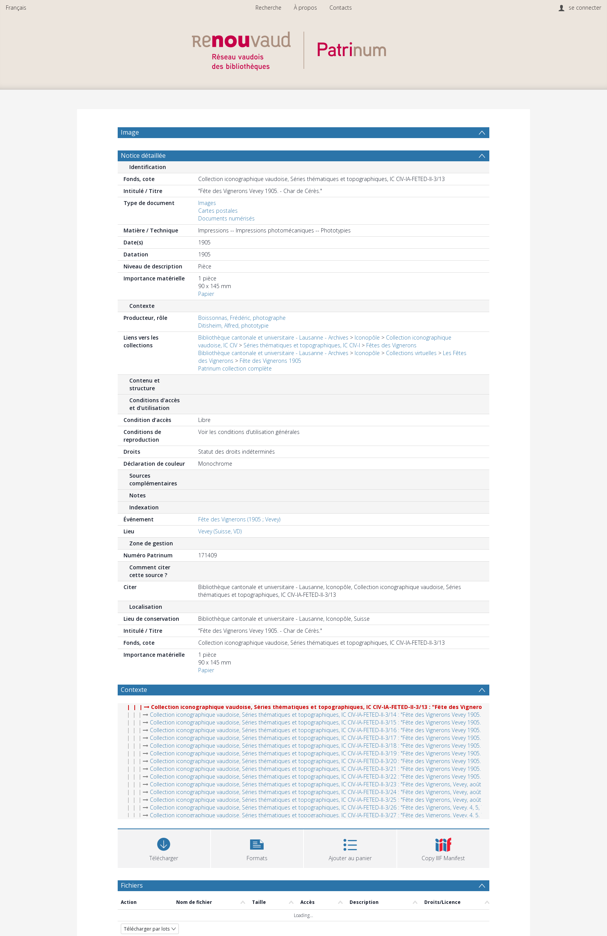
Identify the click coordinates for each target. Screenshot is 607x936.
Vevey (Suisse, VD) (220, 549)
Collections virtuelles (411, 371)
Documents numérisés (226, 237)
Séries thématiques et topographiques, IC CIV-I (301, 363)
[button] (257, 866)
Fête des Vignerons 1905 (270, 379)
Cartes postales (218, 229)
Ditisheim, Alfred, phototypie (233, 344)
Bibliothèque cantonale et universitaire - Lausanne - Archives (273, 356)
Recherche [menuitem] (268, 7)
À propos (305, 7)
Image (130, 132)
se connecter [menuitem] (585, 7)
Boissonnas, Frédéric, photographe (242, 336)
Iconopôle (367, 356)
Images (207, 221)
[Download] (164, 866)
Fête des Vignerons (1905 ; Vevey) (239, 537)
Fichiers (132, 904)
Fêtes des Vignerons (391, 363)
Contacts (340, 7)
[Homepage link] (303, 49)
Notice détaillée (143, 174)
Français (16, 7)
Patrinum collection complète (235, 387)
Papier (206, 312)
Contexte (134, 708)
